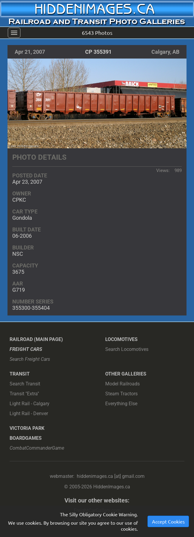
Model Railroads (122, 384)
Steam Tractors (121, 394)
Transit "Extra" (24, 394)
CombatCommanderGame (37, 448)
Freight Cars (26, 349)
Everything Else (121, 403)
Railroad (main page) (36, 339)
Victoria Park (27, 428)
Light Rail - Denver (29, 413)
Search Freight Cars (30, 359)
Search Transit (25, 384)
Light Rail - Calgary (29, 403)
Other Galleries (125, 374)
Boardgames (26, 438)
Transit (20, 374)
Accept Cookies (168, 522)
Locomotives (121, 339)
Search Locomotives (126, 349)
